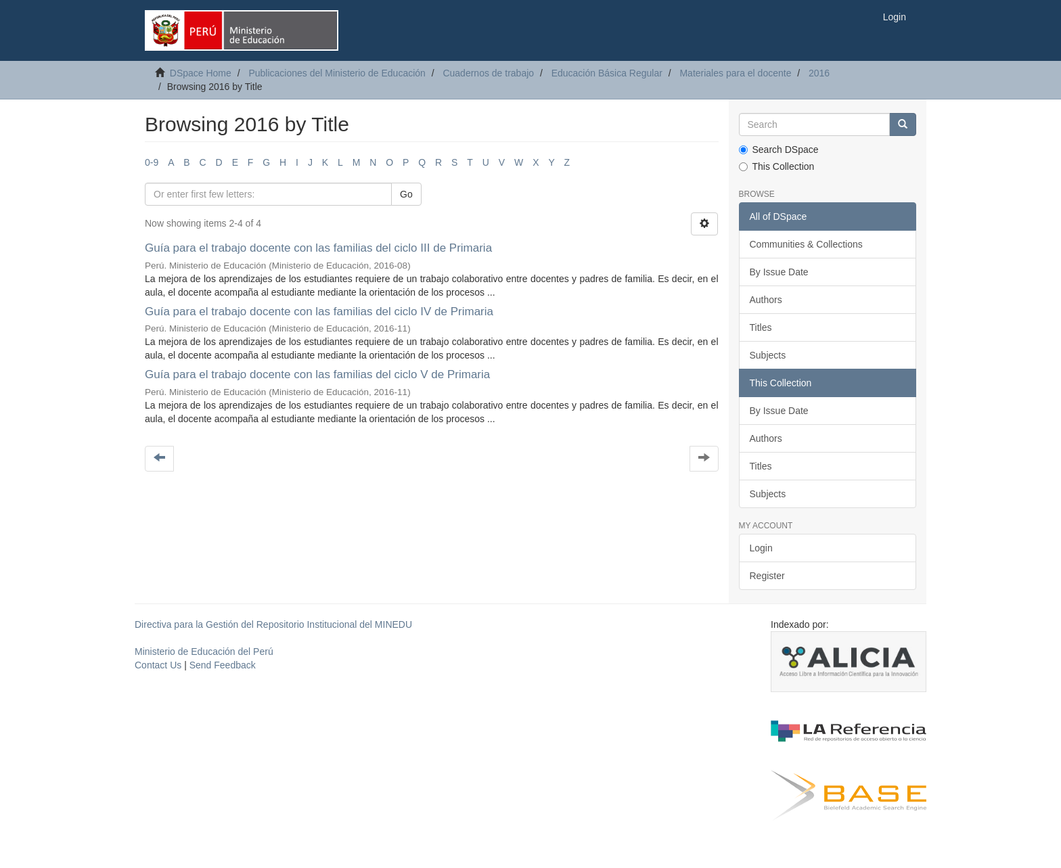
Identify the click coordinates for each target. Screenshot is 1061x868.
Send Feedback (222, 665)
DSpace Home (200, 73)
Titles (761, 327)
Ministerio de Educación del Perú (204, 651)
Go (406, 194)
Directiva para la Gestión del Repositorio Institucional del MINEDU (273, 624)
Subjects (768, 355)
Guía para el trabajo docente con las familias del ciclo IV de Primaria (319, 311)
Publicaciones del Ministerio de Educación (336, 73)
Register (767, 575)
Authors (766, 299)
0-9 (151, 162)
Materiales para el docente (735, 73)
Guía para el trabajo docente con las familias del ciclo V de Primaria (317, 374)
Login (761, 548)
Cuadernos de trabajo (488, 73)
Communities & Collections (806, 244)
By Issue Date (779, 272)
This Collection (777, 166)
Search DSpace (779, 149)
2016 (819, 73)
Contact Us (158, 665)
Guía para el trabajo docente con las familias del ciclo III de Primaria (318, 248)
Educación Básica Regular (606, 73)
